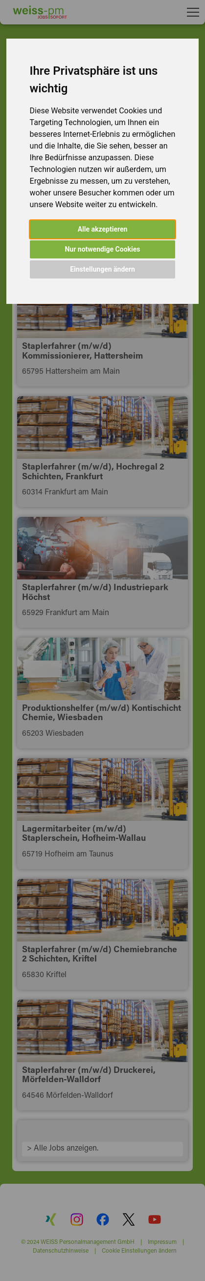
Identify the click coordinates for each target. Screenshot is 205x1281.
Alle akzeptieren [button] (103, 229)
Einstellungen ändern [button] (102, 269)
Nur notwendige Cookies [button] (102, 249)
